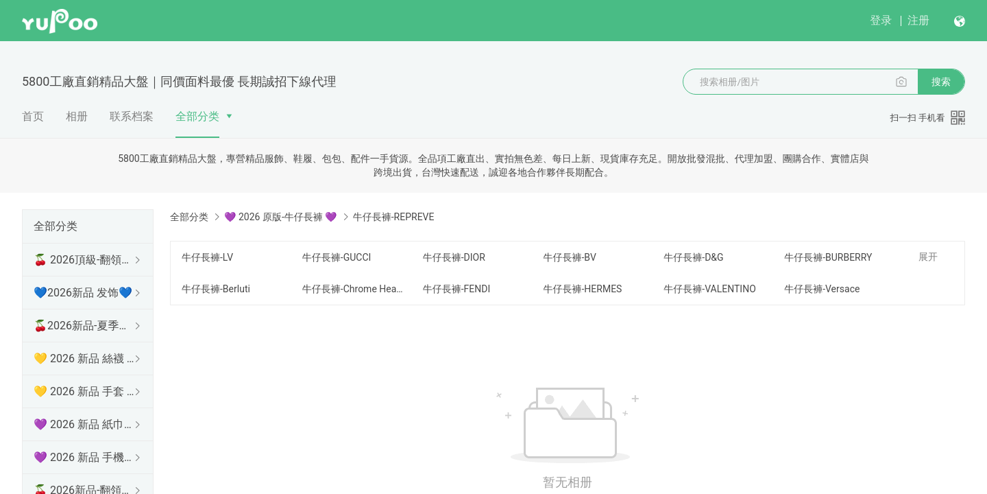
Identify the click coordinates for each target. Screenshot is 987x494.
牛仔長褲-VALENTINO (709, 288)
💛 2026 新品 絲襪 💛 (85, 358)
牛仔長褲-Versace (822, 288)
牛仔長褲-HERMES (582, 288)
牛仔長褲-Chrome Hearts (354, 288)
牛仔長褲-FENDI (457, 288)
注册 (918, 20)
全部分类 (197, 116)
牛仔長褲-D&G (693, 257)
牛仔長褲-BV (569, 257)
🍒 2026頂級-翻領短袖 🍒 (85, 259)
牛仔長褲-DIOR (454, 257)
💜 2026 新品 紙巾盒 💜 (85, 424)
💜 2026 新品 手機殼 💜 (85, 457)
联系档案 (132, 116)
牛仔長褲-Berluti (216, 288)
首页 (33, 116)
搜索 (941, 81)
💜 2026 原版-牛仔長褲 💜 (280, 216)
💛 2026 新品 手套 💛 (85, 391)
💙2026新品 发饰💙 (83, 292)
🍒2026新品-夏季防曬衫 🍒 (85, 325)
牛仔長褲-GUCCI (336, 257)
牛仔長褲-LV (207, 257)
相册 (77, 116)
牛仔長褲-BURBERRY (828, 257)
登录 (881, 20)
